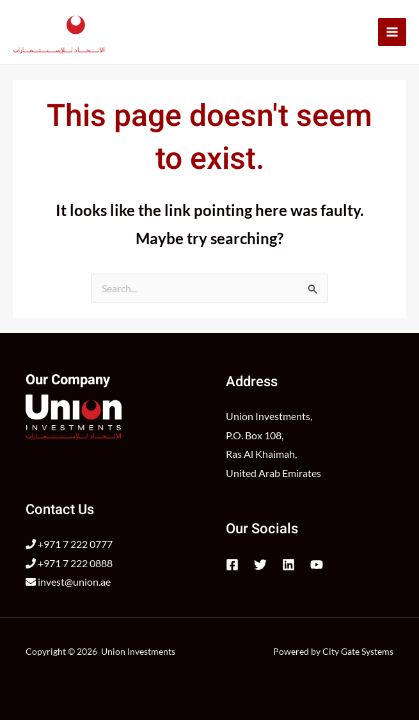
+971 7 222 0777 (69, 544)
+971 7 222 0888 (69, 563)
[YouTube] (316, 564)
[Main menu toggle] (392, 32)
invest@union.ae (68, 581)
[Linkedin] (288, 564)
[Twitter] (260, 564)
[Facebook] (232, 564)
